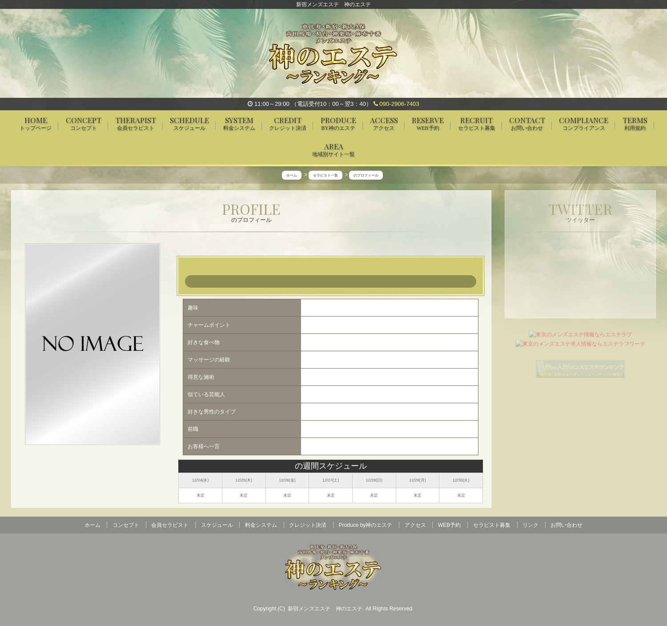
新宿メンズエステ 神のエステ (325, 609)
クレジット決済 (307, 525)
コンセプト (126, 525)
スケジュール (217, 525)
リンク (530, 525)
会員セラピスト (170, 525)
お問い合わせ (566, 525)
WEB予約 (449, 525)
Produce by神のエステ (366, 525)
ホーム (92, 525)
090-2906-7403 (396, 103)
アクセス (415, 525)
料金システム (261, 525)
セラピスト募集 (491, 525)
